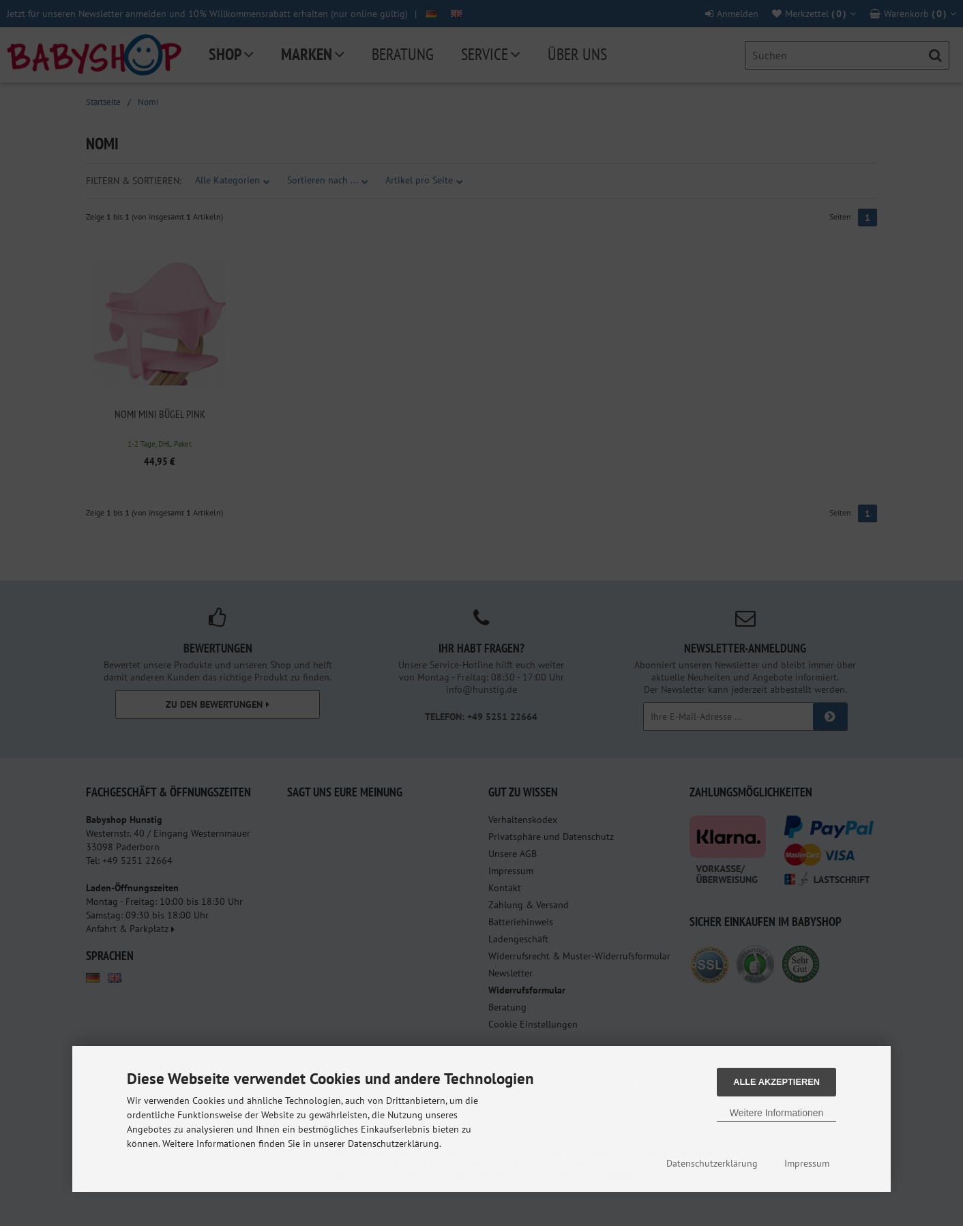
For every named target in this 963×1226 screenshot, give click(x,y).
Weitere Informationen (776, 1112)
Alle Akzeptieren (776, 1082)
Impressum (806, 1163)
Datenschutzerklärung (712, 1163)
